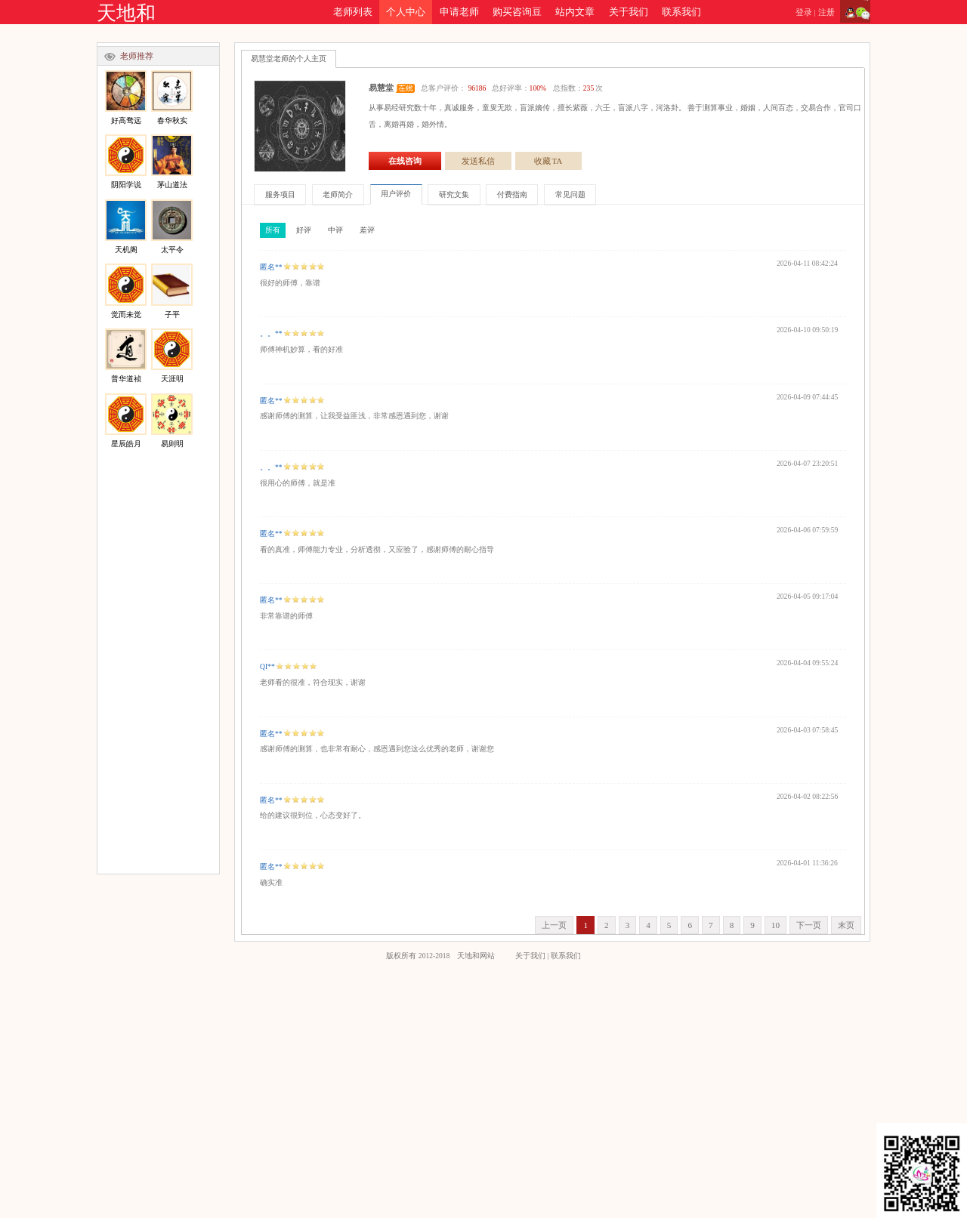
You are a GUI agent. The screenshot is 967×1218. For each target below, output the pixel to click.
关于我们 (628, 12)
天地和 (126, 13)
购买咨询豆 (517, 12)
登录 (804, 12)
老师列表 (352, 12)
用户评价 (396, 194)
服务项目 (280, 194)
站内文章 (575, 12)
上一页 (554, 925)
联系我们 (681, 12)
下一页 (808, 925)
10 (775, 925)
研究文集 (454, 194)
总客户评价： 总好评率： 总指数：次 (512, 88)
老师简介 (338, 194)
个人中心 (405, 12)
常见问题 (570, 194)
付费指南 (512, 194)
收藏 (548, 160)
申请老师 (459, 12)
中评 (335, 230)
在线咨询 (405, 160)
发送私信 (478, 160)
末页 (846, 925)
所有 (272, 230)
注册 (826, 12)
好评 (303, 230)
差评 (367, 230)
